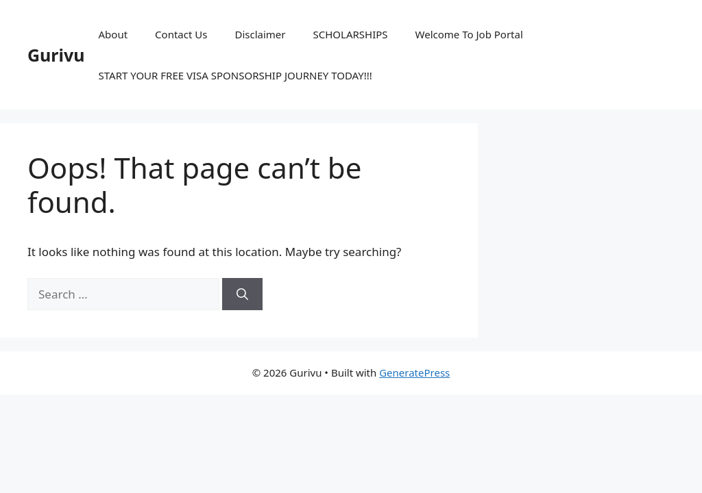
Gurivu (56, 54)
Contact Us (181, 34)
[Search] (242, 294)
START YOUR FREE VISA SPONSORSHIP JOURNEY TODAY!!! (235, 75)
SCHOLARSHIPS (350, 34)
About (113, 34)
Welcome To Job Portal (469, 34)
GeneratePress (414, 372)
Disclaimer (259, 34)
